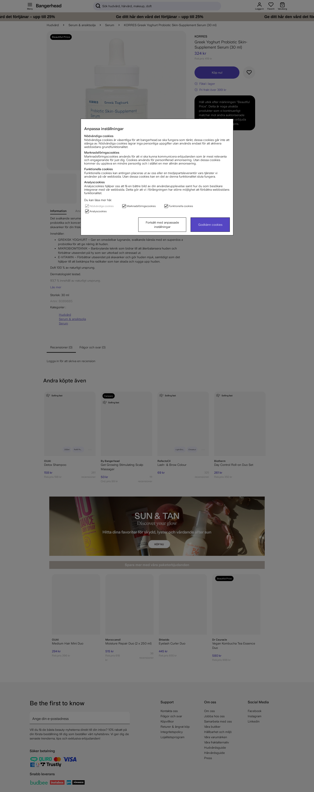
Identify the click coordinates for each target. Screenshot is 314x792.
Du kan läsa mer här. (98, 200)
